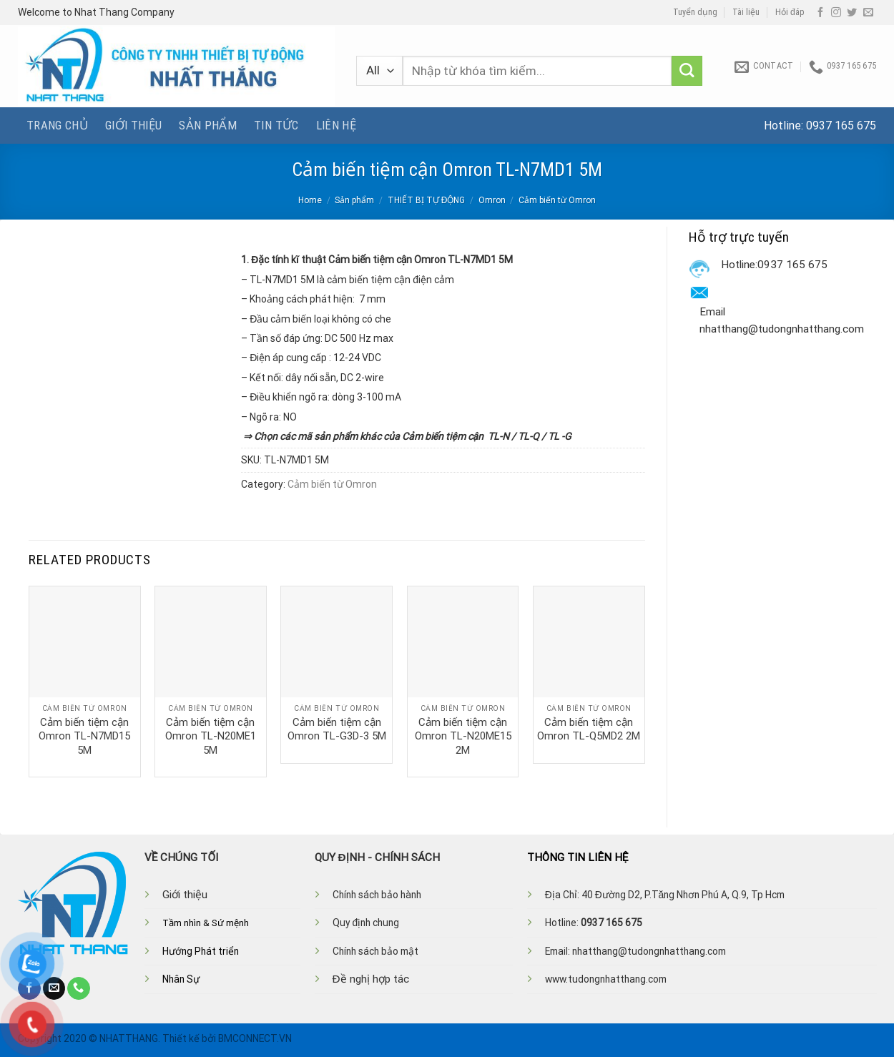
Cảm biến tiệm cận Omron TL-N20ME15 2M (463, 736)
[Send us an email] (868, 13)
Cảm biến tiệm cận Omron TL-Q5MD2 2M (588, 729)
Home (310, 200)
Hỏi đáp (790, 12)
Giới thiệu (133, 125)
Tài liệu (746, 12)
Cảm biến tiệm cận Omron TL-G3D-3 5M (337, 729)
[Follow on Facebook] (820, 13)
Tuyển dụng (695, 12)
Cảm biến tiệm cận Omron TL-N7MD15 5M (84, 736)
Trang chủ (57, 125)
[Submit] (687, 71)
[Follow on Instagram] (836, 13)
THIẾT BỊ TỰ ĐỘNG (427, 200)
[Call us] (78, 988)
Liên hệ (336, 125)
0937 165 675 (841, 125)
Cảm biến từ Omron (557, 200)
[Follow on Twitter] (852, 13)
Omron (492, 200)
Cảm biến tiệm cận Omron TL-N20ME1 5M (210, 736)
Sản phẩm (208, 125)
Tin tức (276, 125)
